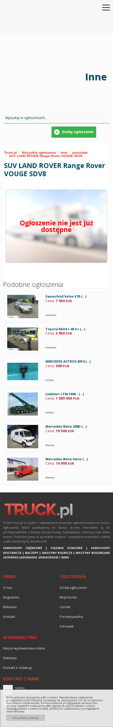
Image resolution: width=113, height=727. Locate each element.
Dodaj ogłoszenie (73, 587)
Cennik (65, 607)
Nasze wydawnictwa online (24, 648)
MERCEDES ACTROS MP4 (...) (68, 361)
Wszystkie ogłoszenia (39, 153)
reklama (10, 607)
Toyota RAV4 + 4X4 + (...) (65, 329)
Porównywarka (71, 616)
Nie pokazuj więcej (25, 718)
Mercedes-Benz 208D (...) (66, 426)
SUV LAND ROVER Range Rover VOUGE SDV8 (45, 156)
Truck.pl (10, 153)
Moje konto (68, 597)
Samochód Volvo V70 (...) (65, 296)
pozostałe (79, 153)
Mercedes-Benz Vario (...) (66, 459)
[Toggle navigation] (103, 7)
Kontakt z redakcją (17, 667)
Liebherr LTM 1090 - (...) (64, 394)
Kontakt (9, 616)
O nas (7, 587)
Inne (64, 153)
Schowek (67, 626)
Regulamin (11, 597)
